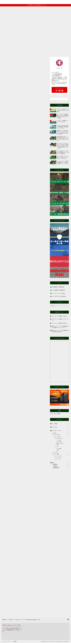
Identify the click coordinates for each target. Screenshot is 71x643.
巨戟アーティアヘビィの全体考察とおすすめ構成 (16, 73)
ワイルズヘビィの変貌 (10, 69)
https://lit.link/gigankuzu (18, 520)
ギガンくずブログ (35, 1)
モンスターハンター (60, 430)
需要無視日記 (61, 467)
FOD (13, 210)
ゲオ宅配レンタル (16, 213)
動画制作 (61, 464)
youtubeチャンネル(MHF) (10, 40)
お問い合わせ (32, 37)
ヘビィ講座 (59, 440)
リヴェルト (15, 204)
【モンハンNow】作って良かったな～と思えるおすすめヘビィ (19, 66)
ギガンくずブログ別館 (55, 413)
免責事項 (15, 641)
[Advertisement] (24, 132)
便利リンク (42, 37)
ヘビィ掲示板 (51, 37)
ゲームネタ (60, 427)
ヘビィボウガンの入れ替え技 (59, 296)
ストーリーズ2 (58, 457)
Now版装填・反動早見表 (58, 287)
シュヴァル (15, 200)
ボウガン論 (59, 441)
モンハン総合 (61, 454)
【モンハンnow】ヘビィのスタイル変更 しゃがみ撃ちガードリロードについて (23, 76)
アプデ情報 (59, 448)
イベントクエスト (21, 37)
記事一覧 (12, 37)
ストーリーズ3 (58, 459)
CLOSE (38, 187)
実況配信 (61, 466)
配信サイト (14, 208)
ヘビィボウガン (61, 434)
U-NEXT (14, 212)
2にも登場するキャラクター (18, 195)
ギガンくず (66, 319)
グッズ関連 (6, 83)
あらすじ (14, 192)
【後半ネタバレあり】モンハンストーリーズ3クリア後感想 (18, 62)
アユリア (14, 199)
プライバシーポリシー (7, 641)
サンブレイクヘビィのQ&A (58, 293)
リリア (14, 202)
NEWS (61, 433)
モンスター (61, 452)
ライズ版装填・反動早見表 (58, 290)
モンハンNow (57, 436)
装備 (58, 444)
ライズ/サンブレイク (59, 438)
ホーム (4, 37)
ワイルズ (57, 446)
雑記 (60, 462)
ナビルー (14, 197)
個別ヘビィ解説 (60, 443)
